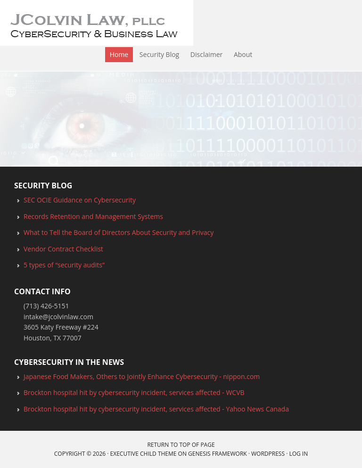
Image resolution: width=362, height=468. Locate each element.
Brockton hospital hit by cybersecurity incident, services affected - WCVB (134, 392)
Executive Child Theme (143, 454)
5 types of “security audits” (64, 264)
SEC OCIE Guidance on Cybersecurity (80, 199)
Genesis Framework (217, 454)
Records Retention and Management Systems (93, 216)
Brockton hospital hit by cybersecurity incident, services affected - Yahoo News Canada (156, 408)
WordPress (268, 454)
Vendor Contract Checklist (63, 248)
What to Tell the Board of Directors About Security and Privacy (119, 232)
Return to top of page (180, 445)
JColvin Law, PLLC (3, 23)
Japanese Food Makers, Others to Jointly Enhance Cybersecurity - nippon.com (142, 376)
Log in (298, 454)
